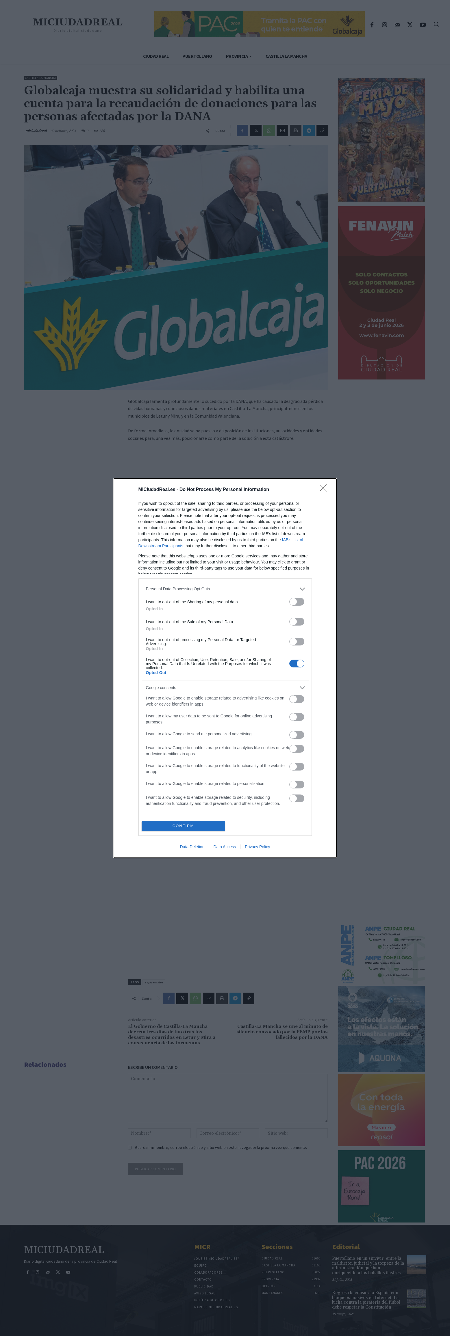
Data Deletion (192, 846)
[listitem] (225, 589)
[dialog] (225, 668)
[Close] (325, 489)
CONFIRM (183, 826)
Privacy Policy (257, 846)
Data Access (224, 846)
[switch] (296, 602)
